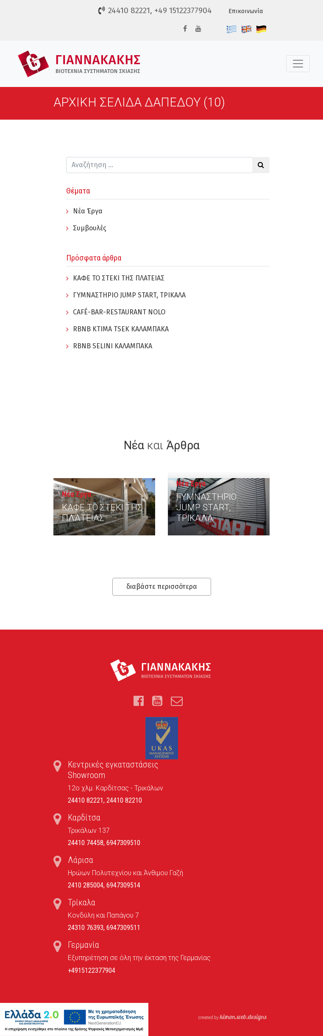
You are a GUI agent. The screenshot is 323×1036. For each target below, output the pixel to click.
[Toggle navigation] (298, 63)
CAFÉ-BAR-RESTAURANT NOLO (119, 312)
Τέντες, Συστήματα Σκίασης (79, 63)
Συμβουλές (89, 228)
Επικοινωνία (245, 11)
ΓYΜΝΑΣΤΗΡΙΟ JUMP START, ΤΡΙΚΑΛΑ (129, 295)
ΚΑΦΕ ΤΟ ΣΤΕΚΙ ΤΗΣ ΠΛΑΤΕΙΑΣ (118, 278)
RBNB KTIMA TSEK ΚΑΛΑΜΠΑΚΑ (121, 329)
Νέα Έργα (88, 211)
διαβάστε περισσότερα (161, 586)
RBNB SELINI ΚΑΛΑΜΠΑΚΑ (112, 346)
